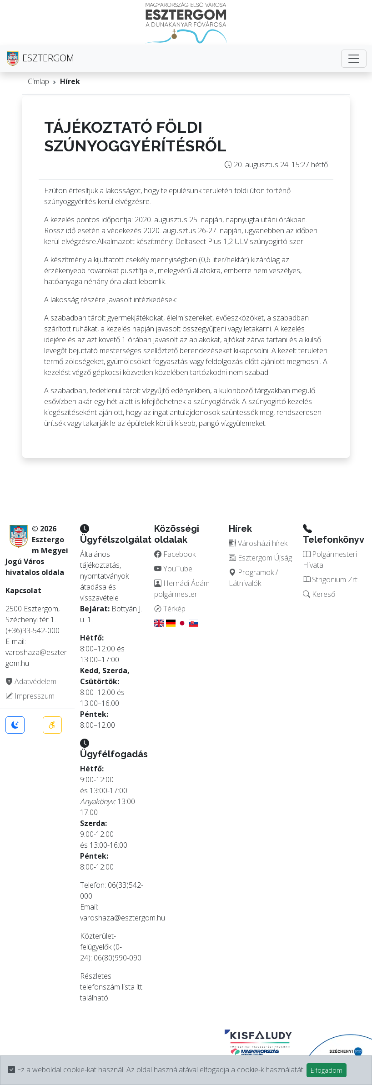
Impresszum (30, 696)
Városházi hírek (258, 543)
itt (139, 987)
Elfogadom (326, 1070)
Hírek (70, 81)
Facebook (175, 554)
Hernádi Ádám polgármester (182, 588)
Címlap (38, 81)
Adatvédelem (30, 681)
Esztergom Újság (260, 558)
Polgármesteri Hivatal (330, 559)
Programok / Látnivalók (253, 577)
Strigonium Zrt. (331, 580)
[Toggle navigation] (354, 59)
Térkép (170, 609)
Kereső (319, 594)
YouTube (173, 569)
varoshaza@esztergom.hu (122, 918)
